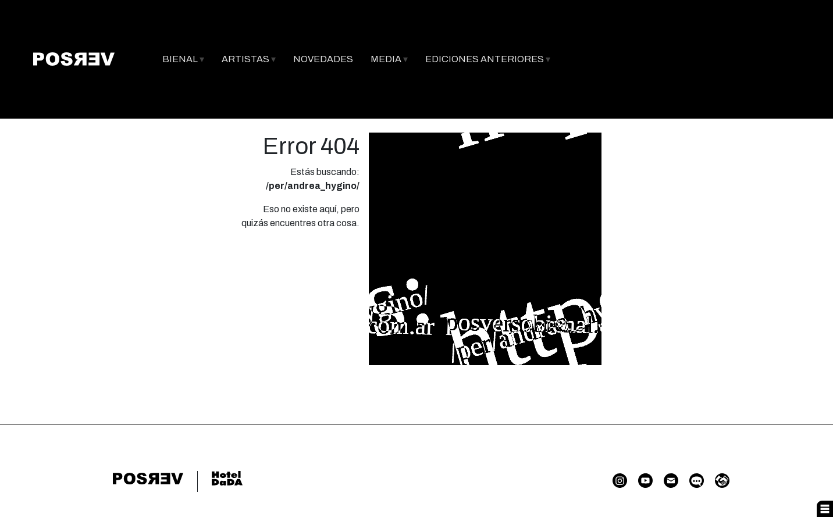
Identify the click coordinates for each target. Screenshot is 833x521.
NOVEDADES (323, 59)
